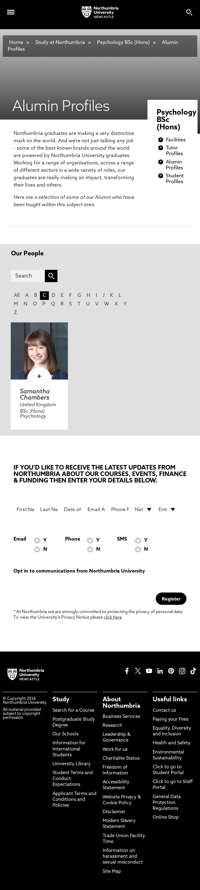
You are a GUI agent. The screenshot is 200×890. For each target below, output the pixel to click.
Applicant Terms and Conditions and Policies (74, 800)
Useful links (170, 700)
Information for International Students (69, 749)
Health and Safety (171, 743)
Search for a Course (73, 710)
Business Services (121, 717)
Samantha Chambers (35, 395)
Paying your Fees (170, 719)
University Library (72, 764)
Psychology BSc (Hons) (123, 42)
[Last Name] (49, 509)
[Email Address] (96, 509)
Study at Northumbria (60, 42)
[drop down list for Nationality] (143, 509)
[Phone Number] (120, 509)
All (17, 295)
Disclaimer (114, 812)
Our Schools (66, 734)
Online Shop (166, 817)
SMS (122, 539)
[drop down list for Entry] (167, 509)
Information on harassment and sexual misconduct (123, 857)
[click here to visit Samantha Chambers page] (39, 351)
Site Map (112, 871)
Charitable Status (121, 758)
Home (16, 42)
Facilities (176, 140)
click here (113, 617)
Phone (72, 539)
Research (112, 725)
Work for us (115, 749)
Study (61, 700)
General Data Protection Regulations (167, 803)
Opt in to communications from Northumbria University (79, 571)
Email (20, 539)
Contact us (164, 710)
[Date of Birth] (72, 509)
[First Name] (25, 509)
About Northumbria (121, 703)
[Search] (28, 276)
